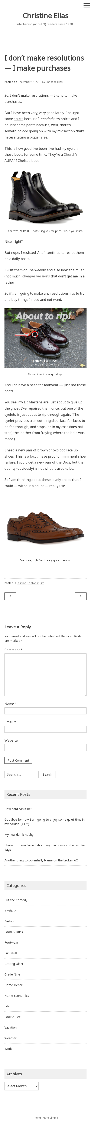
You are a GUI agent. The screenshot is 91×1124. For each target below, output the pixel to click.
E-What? (10, 911)
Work (8, 1049)
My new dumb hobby (18, 835)
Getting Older (13, 964)
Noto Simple (50, 1118)
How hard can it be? (18, 809)
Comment (13, 650)
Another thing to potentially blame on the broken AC (41, 860)
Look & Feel (12, 1017)
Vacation (10, 1027)
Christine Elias (45, 15)
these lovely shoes (56, 479)
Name (10, 703)
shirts (18, 118)
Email (10, 722)
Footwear (33, 583)
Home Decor (13, 985)
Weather (10, 1038)
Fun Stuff (10, 953)
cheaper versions (36, 276)
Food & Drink (13, 932)
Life (42, 583)
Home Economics (16, 996)
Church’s (71, 154)
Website (11, 740)
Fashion (21, 583)
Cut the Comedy (15, 900)
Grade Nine (12, 974)
